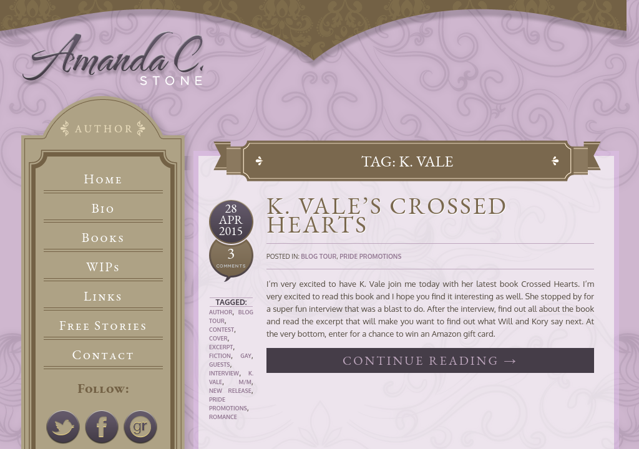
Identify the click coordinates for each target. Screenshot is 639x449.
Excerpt (221, 347)
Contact (103, 354)
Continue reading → (430, 360)
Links (103, 295)
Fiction (220, 355)
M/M (244, 382)
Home (103, 178)
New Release (230, 390)
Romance (223, 416)
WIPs (103, 266)
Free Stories (103, 325)
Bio (103, 208)
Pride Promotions (370, 256)
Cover (218, 338)
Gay (245, 355)
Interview (224, 373)
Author (220, 312)
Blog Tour (318, 256)
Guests (219, 364)
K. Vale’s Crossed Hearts (387, 214)
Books (103, 237)
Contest (221, 329)
